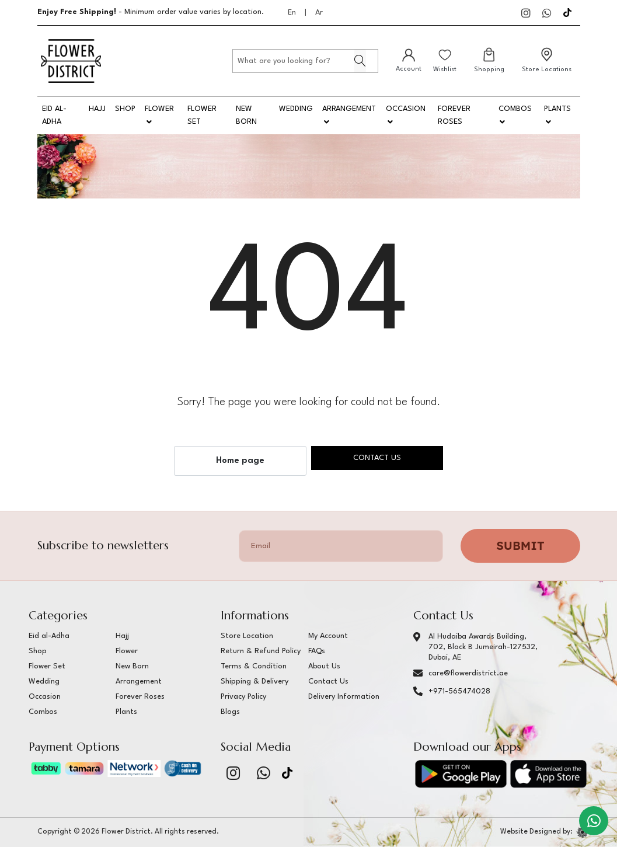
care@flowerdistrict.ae (468, 673)
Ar (319, 12)
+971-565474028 (459, 691)
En (292, 12)
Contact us (377, 458)
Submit (520, 545)
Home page (240, 460)
